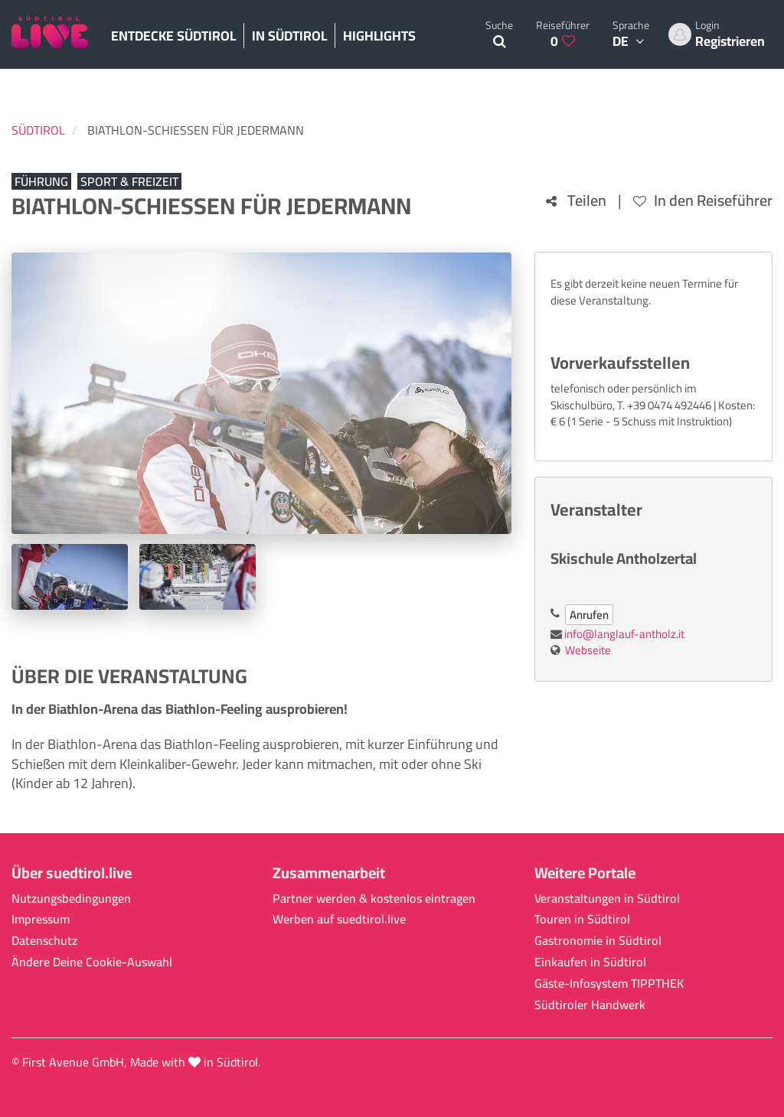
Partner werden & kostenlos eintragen (374, 898)
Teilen (576, 201)
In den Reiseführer (703, 201)
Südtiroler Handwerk (589, 1005)
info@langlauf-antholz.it (624, 634)
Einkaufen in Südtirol (590, 962)
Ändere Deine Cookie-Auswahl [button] (91, 962)
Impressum (40, 919)
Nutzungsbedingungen (71, 898)
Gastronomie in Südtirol (598, 940)
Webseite (588, 650)
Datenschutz (44, 940)
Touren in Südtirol (582, 919)
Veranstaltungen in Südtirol (607, 898)
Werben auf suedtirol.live (339, 919)
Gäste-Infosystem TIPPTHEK (609, 983)
